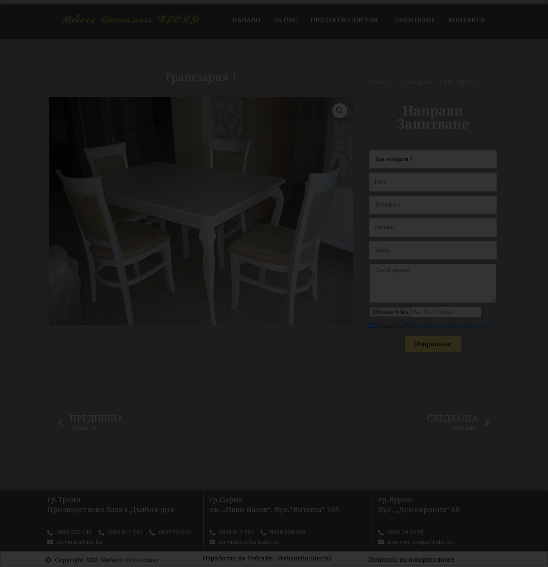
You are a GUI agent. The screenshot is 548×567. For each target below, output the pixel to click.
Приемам (435, 326)
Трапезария (417, 81)
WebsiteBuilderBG (304, 560)
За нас (285, 20)
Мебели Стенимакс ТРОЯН (131, 19)
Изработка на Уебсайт (237, 560)
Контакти (466, 20)
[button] (339, 110)
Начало (246, 20)
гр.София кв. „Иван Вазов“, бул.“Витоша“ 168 (275, 505)
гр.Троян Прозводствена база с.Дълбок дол (110, 505)
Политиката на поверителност (449, 326)
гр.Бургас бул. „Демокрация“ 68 (419, 505)
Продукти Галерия (346, 20)
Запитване (415, 20)
